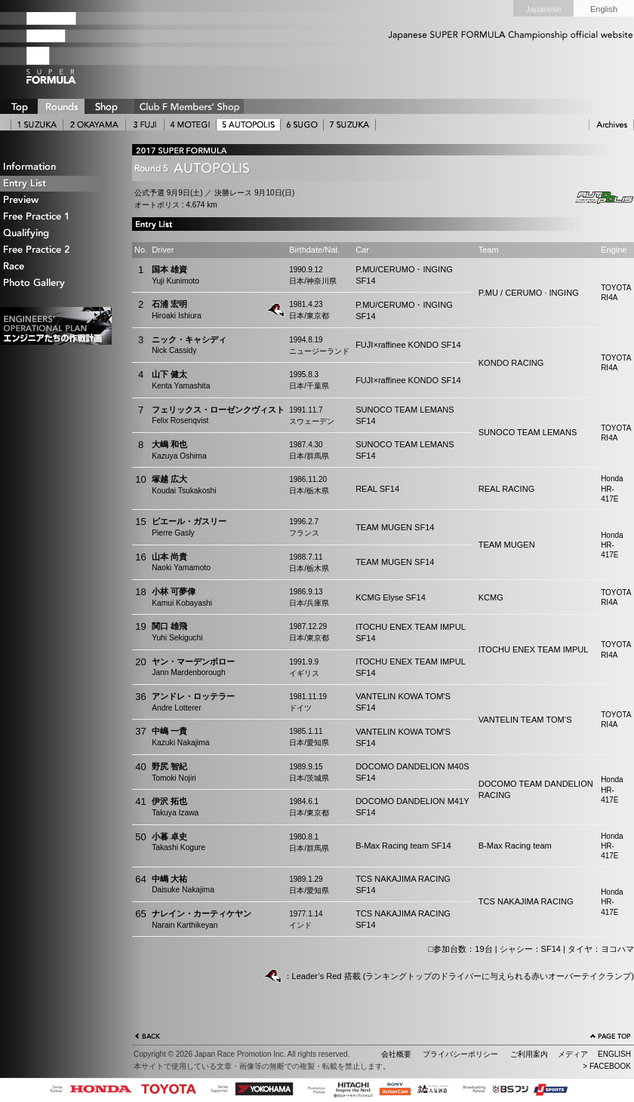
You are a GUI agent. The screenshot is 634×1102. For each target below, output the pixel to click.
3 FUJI (145, 124)
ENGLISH (614, 1054)
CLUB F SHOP (189, 106)
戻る (148, 1038)
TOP (19, 106)
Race (56, 267)
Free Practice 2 (56, 250)
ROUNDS (61, 106)
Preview (56, 200)
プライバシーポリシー (460, 1054)
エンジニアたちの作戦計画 (56, 326)
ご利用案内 (529, 1054)
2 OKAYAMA (94, 124)
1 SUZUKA (37, 124)
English (603, 9)
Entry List (56, 184)
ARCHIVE (611, 124)
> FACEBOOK (607, 1066)
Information (56, 167)
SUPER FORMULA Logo (75, 47)
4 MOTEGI (190, 124)
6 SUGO (302, 124)
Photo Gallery (56, 283)
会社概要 (396, 1054)
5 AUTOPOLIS (248, 124)
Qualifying (56, 233)
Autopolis (592, 197)
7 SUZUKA (349, 124)
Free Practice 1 (56, 217)
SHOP (106, 106)
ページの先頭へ (610, 1038)
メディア (573, 1054)
